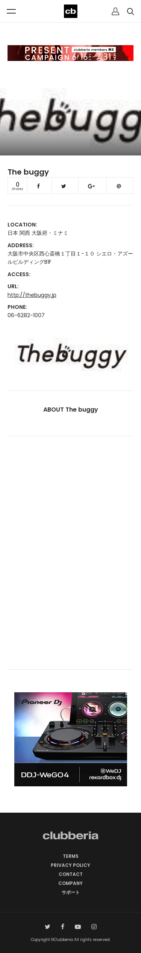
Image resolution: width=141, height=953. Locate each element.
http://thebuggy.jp (32, 295)
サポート (71, 892)
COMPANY (70, 883)
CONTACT (71, 874)
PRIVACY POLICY (70, 865)
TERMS (71, 856)
